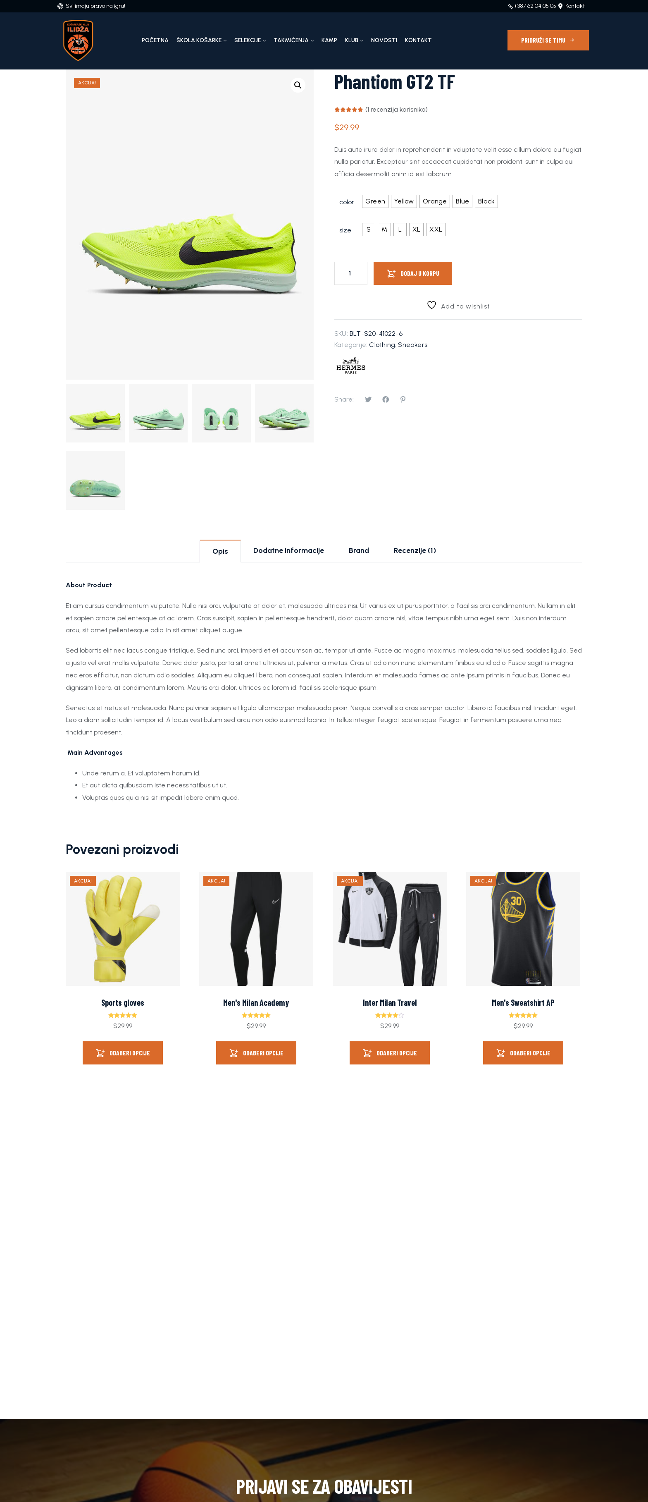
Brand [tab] (359, 550)
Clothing (382, 345)
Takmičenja (291, 40)
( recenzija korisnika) (396, 109)
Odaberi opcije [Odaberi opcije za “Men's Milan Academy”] (263, 1053)
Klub (351, 40)
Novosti (384, 40)
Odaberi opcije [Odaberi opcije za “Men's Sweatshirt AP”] (530, 1053)
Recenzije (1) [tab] (415, 550)
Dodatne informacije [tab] (288, 550)
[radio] (375, 201)
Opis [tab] (220, 551)
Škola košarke (199, 40)
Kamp (329, 40)
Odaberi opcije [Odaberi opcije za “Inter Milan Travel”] (396, 1053)
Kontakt (418, 40)
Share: (344, 399)
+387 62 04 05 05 (535, 6)
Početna (155, 40)
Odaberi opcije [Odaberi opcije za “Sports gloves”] (130, 1053)
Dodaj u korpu (419, 273)
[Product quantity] (350, 273)
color (346, 202)
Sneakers (412, 345)
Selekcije (247, 40)
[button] (298, 85)
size (345, 230)
